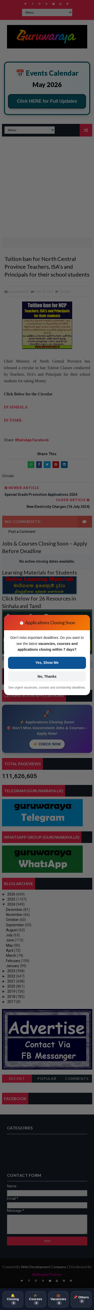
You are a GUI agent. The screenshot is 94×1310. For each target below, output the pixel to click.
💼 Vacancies (58, 1299)
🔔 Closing (13, 1299)
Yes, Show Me (47, 663)
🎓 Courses (35, 1299)
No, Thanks (47, 676)
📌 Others (81, 1299)
